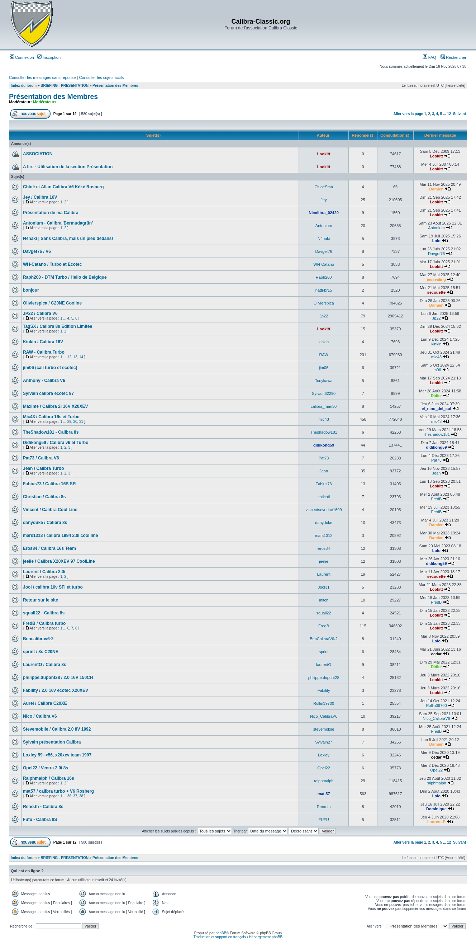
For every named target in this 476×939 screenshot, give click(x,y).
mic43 (436, 357)
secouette (436, 292)
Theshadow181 (323, 432)
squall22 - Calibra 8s (44, 612)
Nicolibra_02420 (324, 213)
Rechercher (453, 57)
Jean (323, 471)
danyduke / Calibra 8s (45, 522)
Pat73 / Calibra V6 (41, 458)
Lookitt (323, 154)
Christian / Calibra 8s (44, 496)
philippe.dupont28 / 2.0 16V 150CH (58, 677)
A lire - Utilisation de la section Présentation (68, 166)
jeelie (323, 561)
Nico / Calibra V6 (40, 716)
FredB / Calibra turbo (44, 623)
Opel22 (323, 768)
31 (81, 422)
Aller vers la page (409, 114)
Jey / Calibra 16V (40, 197)
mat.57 (324, 794)
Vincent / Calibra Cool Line (50, 509)
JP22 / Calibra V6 (40, 313)
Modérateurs (45, 102)
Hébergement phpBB (265, 937)
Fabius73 (323, 484)
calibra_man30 (324, 406)
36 (69, 796)
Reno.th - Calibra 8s (43, 806)
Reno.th (324, 806)
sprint (324, 652)
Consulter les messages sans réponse (42, 77)
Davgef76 (323, 251)
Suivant (459, 114)
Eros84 (324, 548)
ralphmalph (323, 781)
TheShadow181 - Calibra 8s (50, 432)
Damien (436, 189)
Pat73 (324, 458)
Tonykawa (324, 380)
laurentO (323, 664)
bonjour (31, 290)
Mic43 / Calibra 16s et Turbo (51, 416)
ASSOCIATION (37, 153)
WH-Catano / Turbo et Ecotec (52, 264)
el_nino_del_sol (436, 408)
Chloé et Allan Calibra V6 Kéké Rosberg (63, 186)
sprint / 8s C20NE (40, 651)
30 (75, 422)
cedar (436, 654)
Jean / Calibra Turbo (43, 468)
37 (75, 796)
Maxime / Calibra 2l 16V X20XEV (55, 406)
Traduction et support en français (220, 937)
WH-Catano (323, 264)
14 (81, 357)
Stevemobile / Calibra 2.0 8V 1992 (57, 729)
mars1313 (324, 535)
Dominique (436, 809)
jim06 (323, 367)
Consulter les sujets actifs (101, 77)
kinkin (324, 342)
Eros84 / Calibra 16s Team (49, 548)
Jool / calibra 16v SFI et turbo (53, 587)
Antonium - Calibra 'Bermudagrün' (58, 223)
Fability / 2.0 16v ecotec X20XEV (55, 690)
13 (75, 357)
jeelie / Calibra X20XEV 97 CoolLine (59, 561)
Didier (436, 395)
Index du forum (24, 86)
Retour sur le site (40, 600)
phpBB (220, 933)
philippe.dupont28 (323, 677)
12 (449, 114)
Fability (324, 690)
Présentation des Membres (115, 86)
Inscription (49, 57)
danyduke (323, 522)
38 (81, 796)
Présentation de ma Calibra (50, 212)
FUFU (323, 819)
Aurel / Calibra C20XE (45, 703)
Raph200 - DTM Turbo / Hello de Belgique (65, 277)
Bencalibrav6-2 (38, 638)
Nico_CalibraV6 (323, 716)
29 (69, 422)
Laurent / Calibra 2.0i (44, 571)
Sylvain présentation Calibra (52, 742)
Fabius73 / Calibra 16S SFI (49, 483)
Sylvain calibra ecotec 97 (48, 393)
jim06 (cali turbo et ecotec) (50, 367)
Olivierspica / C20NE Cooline (52, 303)
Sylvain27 (323, 742)
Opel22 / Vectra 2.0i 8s (45, 767)
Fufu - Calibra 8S (40, 819)
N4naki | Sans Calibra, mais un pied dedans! (68, 238)
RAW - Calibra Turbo (44, 352)
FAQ (429, 57)
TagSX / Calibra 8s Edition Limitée (57, 326)
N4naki (324, 238)
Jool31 (323, 587)
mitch (323, 600)
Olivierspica (324, 303)
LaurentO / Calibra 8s (44, 664)
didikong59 (323, 445)
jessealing (436, 279)
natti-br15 (323, 290)
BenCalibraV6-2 (324, 639)
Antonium (323, 225)
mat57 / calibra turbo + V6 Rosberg (58, 791)
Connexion (22, 57)
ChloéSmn (323, 187)
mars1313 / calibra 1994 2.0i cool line (60, 535)
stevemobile (323, 729)
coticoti (324, 497)
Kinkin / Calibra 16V (43, 341)
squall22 (323, 613)
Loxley (323, 755)
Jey (324, 200)
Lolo (436, 241)
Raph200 (324, 277)
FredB (436, 499)
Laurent (323, 574)
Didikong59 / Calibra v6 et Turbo (55, 442)
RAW (323, 355)
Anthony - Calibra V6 (44, 380)
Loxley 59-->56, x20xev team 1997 (57, 755)
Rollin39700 (323, 703)
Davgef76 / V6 (37, 251)
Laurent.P (436, 822)
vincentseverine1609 (324, 510)
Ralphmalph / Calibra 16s (48, 778)
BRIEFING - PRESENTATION (65, 86)
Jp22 (323, 316)
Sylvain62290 (323, 393)
